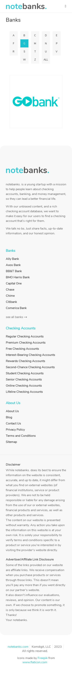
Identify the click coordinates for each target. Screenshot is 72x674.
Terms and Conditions (21, 436)
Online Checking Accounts (24, 386)
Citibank (11, 302)
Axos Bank (13, 265)
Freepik (43, 658)
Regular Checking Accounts (25, 336)
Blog (9, 417)
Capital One (14, 283)
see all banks (14, 317)
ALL (46, 59)
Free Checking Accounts (22, 349)
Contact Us (13, 423)
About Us (12, 411)
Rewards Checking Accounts (25, 361)
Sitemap (11, 442)
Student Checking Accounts (25, 373)
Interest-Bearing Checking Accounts (30, 355)
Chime (10, 296)
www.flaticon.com (34, 662)
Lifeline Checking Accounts (24, 392)
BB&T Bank (14, 271)
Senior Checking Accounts (24, 379)
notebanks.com (18, 647)
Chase (10, 290)
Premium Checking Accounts (26, 343)
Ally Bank (12, 259)
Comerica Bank (16, 308)
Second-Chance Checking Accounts (30, 367)
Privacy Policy (15, 430)
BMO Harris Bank (18, 277)
